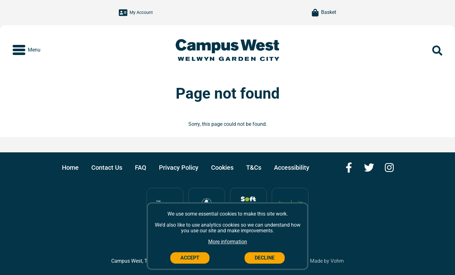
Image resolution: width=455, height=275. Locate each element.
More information (227, 242)
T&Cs (253, 167)
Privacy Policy (178, 167)
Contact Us (106, 167)
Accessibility (291, 167)
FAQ (140, 167)
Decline (265, 258)
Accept (189, 258)
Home (70, 167)
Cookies (222, 167)
